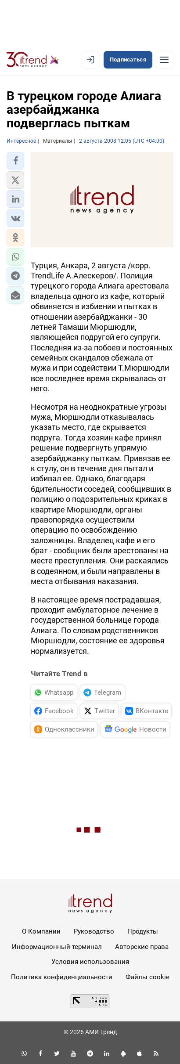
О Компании (41, 931)
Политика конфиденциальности (61, 977)
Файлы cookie (147, 977)
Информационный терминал (57, 947)
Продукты (142, 931)
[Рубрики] (164, 60)
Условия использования (90, 962)
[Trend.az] (33, 60)
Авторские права (142, 947)
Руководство (94, 931)
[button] (15, 160)
